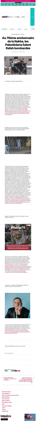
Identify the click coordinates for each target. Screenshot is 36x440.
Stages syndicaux (6, 401)
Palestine (22, 34)
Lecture (4, 408)
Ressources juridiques (8, 406)
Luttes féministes (6, 397)
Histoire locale (5, 411)
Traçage (4, 409)
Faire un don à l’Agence (9, 352)
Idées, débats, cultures (8, 402)
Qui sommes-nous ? (7, 392)
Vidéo (3, 404)
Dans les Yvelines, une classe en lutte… (12, 395)
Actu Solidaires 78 (6, 393)
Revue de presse (6, 399)
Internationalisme (15, 34)
